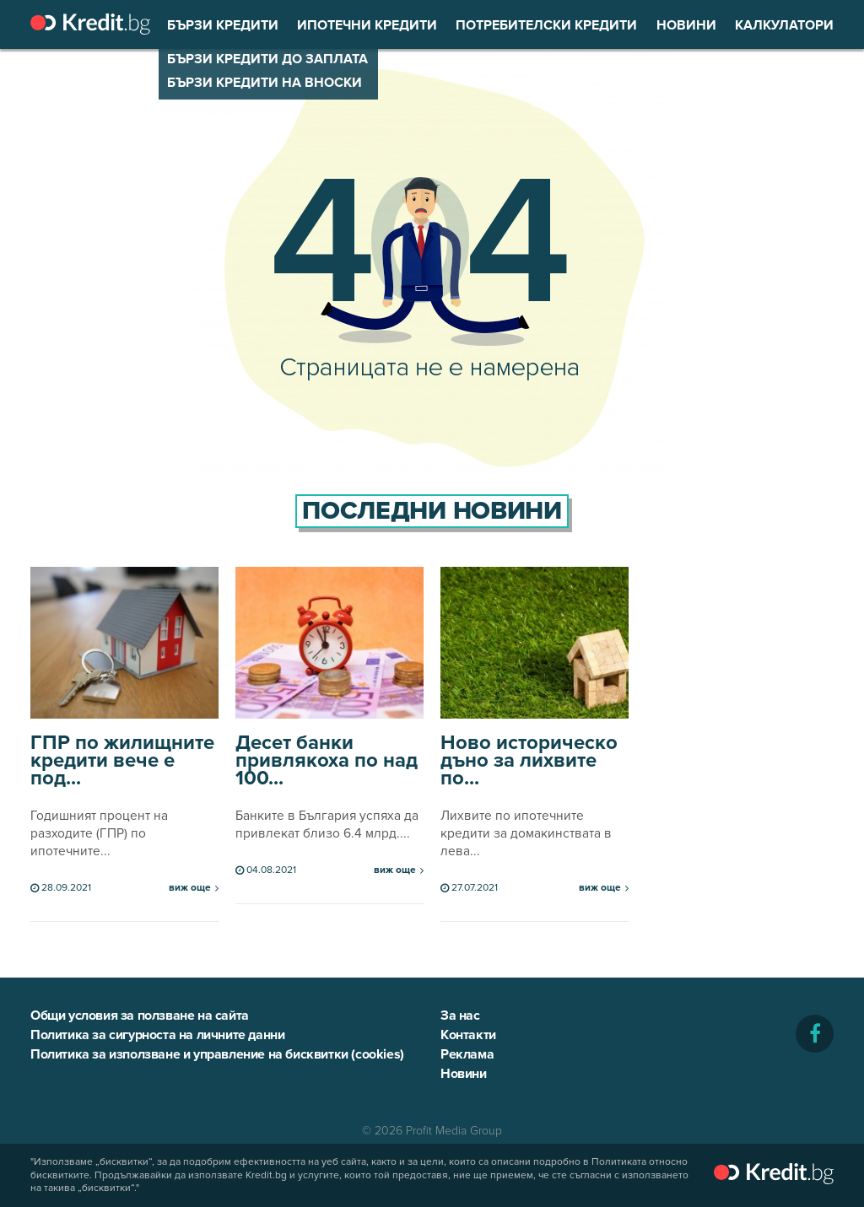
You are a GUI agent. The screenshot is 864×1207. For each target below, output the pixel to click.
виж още (190, 888)
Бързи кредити (222, 25)
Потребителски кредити (546, 25)
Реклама (467, 1054)
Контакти (468, 1034)
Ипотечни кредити (367, 25)
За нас (460, 1015)
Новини (686, 25)
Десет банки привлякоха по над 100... (326, 760)
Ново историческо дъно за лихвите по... (529, 760)
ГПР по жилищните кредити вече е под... (122, 760)
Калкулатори (784, 25)
